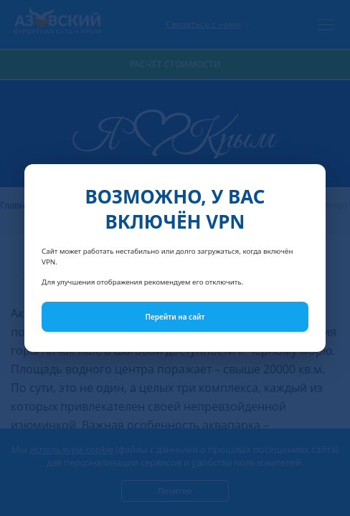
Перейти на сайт (175, 317)
